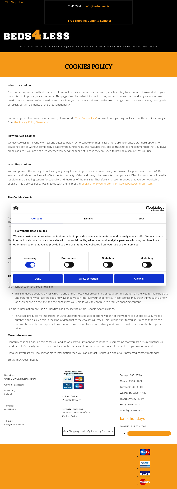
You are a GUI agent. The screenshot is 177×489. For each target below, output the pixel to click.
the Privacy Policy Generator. (31, 122)
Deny (38, 278)
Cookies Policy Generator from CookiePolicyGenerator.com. (117, 183)
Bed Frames (82, 46)
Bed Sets (142, 46)
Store (30, 46)
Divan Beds (53, 46)
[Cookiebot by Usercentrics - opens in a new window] (148, 208)
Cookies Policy (69, 416)
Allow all (139, 278)
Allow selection (88, 278)
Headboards (96, 46)
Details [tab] (88, 218)
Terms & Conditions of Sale (76, 412)
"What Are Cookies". (85, 118)
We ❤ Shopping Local (74, 431)
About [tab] (140, 218)
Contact (153, 46)
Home (23, 46)
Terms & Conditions (72, 408)
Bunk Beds (109, 46)
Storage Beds (68, 46)
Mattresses (40, 46)
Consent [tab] (36, 218)
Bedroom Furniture (127, 46)
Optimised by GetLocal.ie (100, 431)
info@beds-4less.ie (14, 424)
